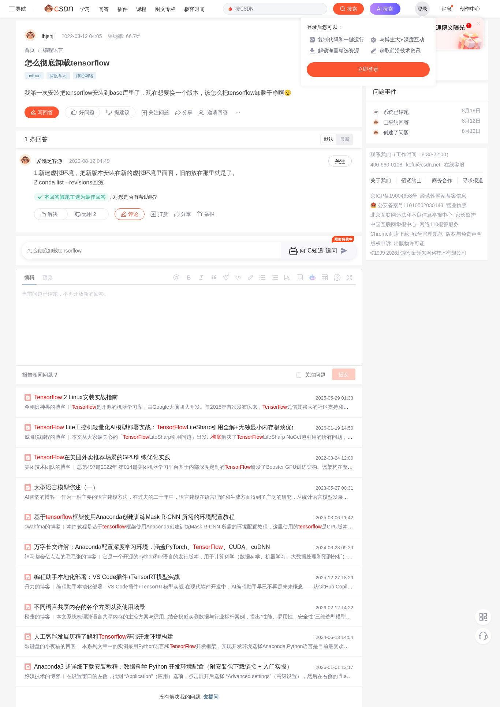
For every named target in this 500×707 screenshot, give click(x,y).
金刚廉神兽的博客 (45, 407)
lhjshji (48, 36)
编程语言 (53, 50)
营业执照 (456, 205)
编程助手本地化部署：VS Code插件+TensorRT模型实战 (107, 577)
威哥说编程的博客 (45, 437)
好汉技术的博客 (42, 676)
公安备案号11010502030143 (410, 205)
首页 (30, 50)
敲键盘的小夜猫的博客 (50, 646)
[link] (30, 50)
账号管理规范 (427, 234)
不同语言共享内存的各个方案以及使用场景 (89, 607)
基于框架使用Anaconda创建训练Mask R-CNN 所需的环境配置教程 (134, 517)
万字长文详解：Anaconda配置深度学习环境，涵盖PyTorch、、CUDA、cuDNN (152, 547)
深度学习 (58, 75)
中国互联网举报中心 (393, 224)
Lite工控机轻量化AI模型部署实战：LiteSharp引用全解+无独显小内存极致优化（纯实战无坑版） (189, 427)
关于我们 (380, 180)
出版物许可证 (409, 243)
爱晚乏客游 (49, 161)
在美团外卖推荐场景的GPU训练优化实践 (102, 457)
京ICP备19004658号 (393, 196)
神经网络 (84, 75)
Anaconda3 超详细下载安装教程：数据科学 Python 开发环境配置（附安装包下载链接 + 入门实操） (163, 666)
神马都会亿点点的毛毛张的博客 (60, 557)
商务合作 (442, 180)
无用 (85, 214)
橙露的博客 (37, 617)
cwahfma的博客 (42, 527)
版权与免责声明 (464, 234)
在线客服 (454, 165)
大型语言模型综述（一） (66, 487)
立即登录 (368, 69)
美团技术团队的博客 (48, 467)
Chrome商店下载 (389, 234)
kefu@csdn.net (423, 165)
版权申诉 (380, 243)
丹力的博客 (37, 587)
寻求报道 (473, 180)
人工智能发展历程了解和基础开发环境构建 (103, 636)
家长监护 (465, 215)
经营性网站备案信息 (443, 196)
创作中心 (470, 9)
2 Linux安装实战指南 (76, 397)
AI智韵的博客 (40, 497)
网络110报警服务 (439, 224)
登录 (422, 9)
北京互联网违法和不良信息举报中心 (411, 215)
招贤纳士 (411, 180)
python (34, 75)
